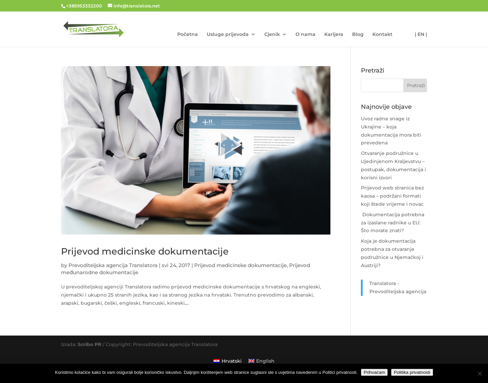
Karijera (333, 34)
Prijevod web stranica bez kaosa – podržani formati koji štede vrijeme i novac (392, 196)
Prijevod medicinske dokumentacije (145, 251)
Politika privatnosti (412, 372)
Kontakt (382, 34)
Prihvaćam (374, 372)
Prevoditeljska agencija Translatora (113, 265)
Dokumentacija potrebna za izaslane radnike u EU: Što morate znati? (392, 222)
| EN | (421, 34)
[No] (479, 373)
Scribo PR (89, 344)
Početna (187, 34)
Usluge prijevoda (228, 34)
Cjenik (272, 34)
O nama (306, 34)
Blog (358, 34)
